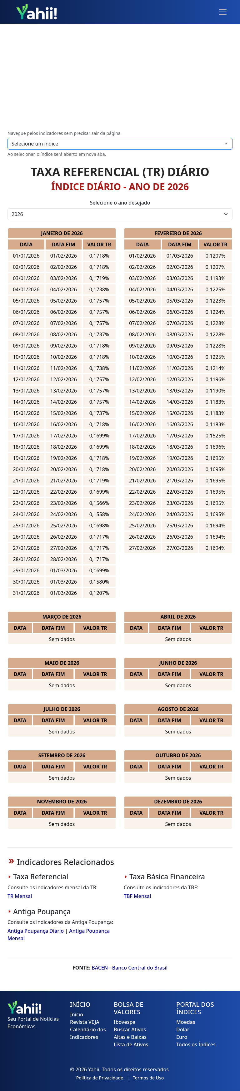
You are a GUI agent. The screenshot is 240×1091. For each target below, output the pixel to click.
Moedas (185, 1022)
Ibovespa (125, 1022)
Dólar (182, 1029)
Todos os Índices (196, 1044)
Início (76, 1014)
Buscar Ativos (130, 1029)
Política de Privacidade (99, 1078)
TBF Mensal (137, 896)
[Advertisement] (120, 77)
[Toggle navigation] (222, 12)
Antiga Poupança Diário (36, 930)
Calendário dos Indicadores (88, 1033)
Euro (181, 1037)
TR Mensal (20, 896)
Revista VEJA (84, 1022)
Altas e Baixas (130, 1037)
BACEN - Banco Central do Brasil (130, 967)
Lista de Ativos (131, 1044)
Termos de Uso (148, 1078)
